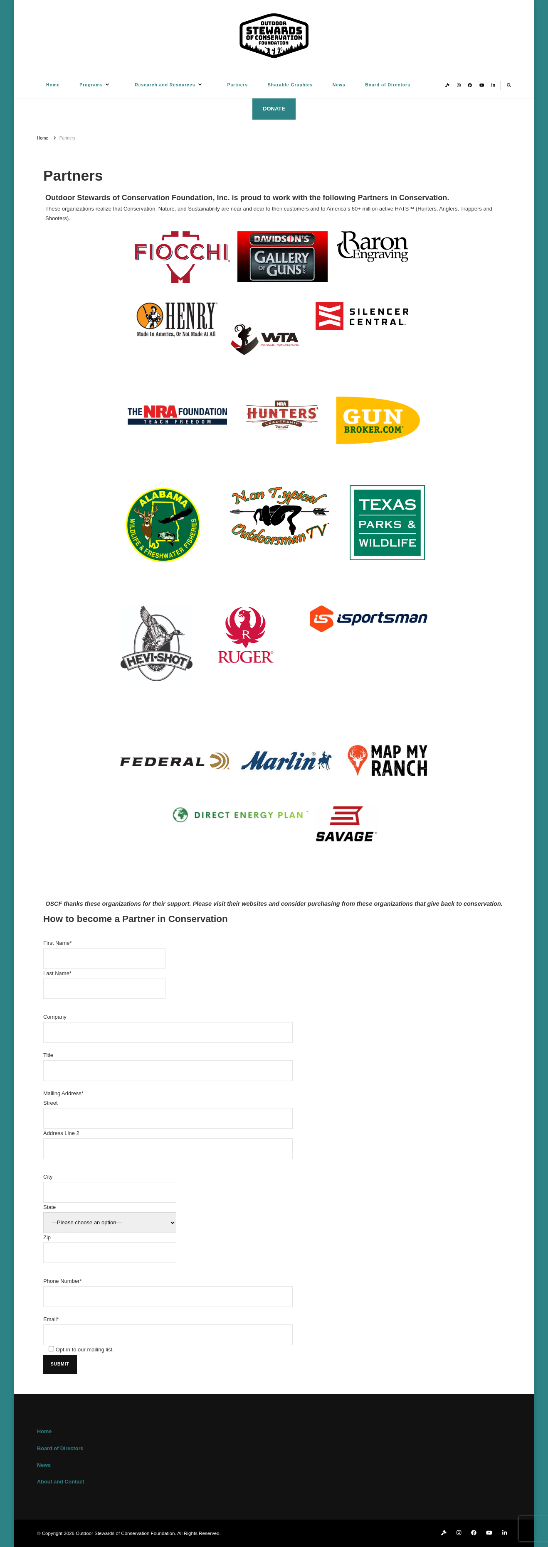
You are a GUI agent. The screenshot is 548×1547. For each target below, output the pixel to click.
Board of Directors (387, 85)
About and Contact (60, 1482)
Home (53, 85)
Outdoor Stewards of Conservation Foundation (125, 1533)
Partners (237, 85)
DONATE (274, 108)
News (339, 85)
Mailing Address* (63, 1093)
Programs (91, 85)
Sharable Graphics (290, 85)
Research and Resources (165, 85)
